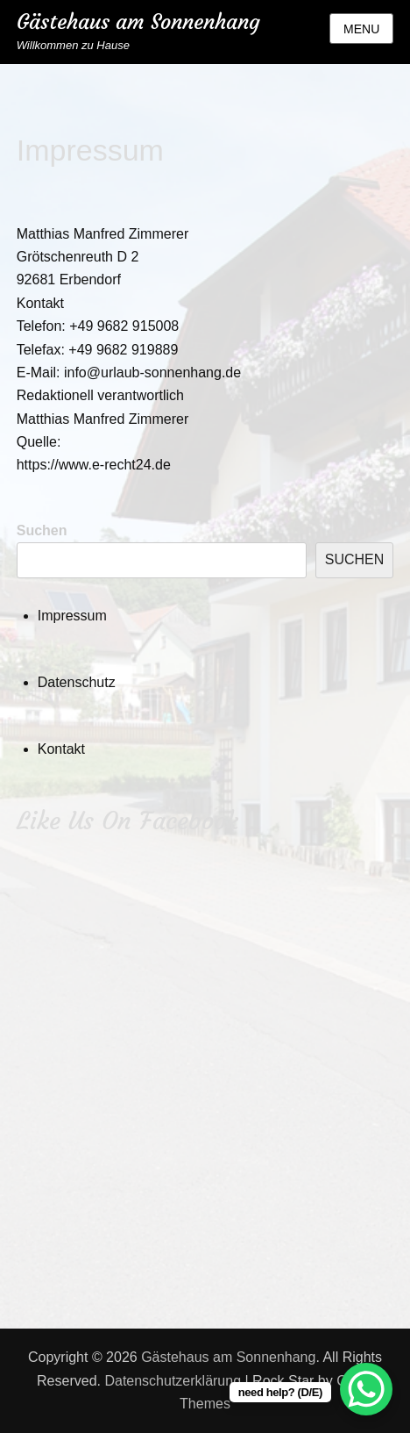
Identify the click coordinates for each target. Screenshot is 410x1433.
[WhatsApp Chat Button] (366, 1389)
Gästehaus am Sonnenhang (138, 22)
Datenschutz (77, 682)
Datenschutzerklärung (172, 1380)
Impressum (72, 615)
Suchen (42, 530)
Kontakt (61, 749)
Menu (361, 29)
